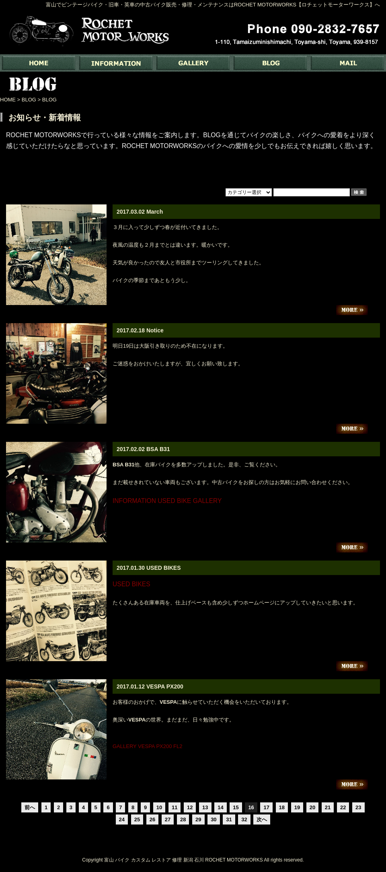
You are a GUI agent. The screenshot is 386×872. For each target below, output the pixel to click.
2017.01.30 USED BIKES (149, 568)
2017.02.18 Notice (140, 330)
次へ (262, 819)
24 (122, 819)
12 (190, 807)
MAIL (347, 63)
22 (343, 807)
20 (312, 807)
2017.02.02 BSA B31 (143, 449)
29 (198, 819)
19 (297, 807)
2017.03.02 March (140, 211)
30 (213, 819)
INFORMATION (115, 63)
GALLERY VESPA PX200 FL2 (147, 746)
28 (183, 819)
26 (152, 819)
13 (205, 807)
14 (220, 807)
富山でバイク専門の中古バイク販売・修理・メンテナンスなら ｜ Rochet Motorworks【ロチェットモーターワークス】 (38, 63)
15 (235, 807)
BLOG (270, 63)
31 (229, 819)
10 (159, 807)
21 (328, 807)
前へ (30, 807)
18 (282, 807)
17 (266, 807)
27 (167, 819)
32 (244, 819)
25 (137, 819)
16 (251, 807)
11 (174, 807)
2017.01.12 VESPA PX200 (150, 686)
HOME (8, 100)
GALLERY (193, 63)
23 (358, 807)
